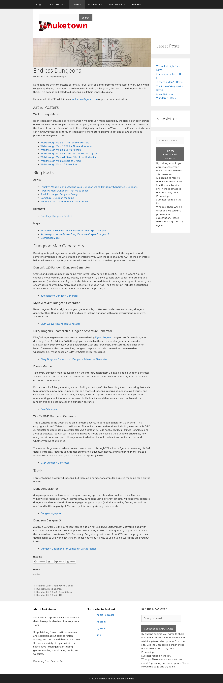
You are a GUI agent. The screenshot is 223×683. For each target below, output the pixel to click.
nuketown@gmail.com (85, 99)
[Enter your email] (170, 140)
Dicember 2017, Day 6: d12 (49, 595)
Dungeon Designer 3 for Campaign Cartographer (68, 548)
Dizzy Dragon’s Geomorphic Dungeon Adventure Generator (74, 359)
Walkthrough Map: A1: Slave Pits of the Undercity (68, 157)
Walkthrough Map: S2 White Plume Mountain (66, 146)
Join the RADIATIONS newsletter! (170, 154)
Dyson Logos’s (103, 337)
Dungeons (41, 588)
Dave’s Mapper (49, 409)
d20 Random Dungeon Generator (59, 295)
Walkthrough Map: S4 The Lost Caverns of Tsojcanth (70, 153)
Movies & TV (97, 4)
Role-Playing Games (63, 585)
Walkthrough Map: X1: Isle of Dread (61, 160)
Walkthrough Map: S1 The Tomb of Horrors (65, 142)
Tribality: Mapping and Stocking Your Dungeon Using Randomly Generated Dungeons (89, 187)
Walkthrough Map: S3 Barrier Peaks (61, 149)
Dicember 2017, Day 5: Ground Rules (54, 592)
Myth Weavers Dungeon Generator (60, 323)
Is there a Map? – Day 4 (169, 82)
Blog (41, 4)
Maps (59, 588)
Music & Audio (119, 4)
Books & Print (59, 4)
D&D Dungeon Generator (55, 462)
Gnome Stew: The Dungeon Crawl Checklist (65, 201)
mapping (51, 588)
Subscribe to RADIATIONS (158, 628)
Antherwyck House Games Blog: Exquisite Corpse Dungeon (74, 230)
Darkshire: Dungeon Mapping (57, 197)
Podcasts (139, 4)
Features (40, 585)
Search (85, 17)
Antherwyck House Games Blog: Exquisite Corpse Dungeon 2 (75, 234)
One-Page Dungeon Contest (56, 216)
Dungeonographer (51, 513)
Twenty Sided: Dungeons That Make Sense (64, 190)
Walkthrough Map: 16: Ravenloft (59, 164)
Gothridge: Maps (50, 237)
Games (78, 4)
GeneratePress (126, 678)
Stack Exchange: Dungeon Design (60, 194)
